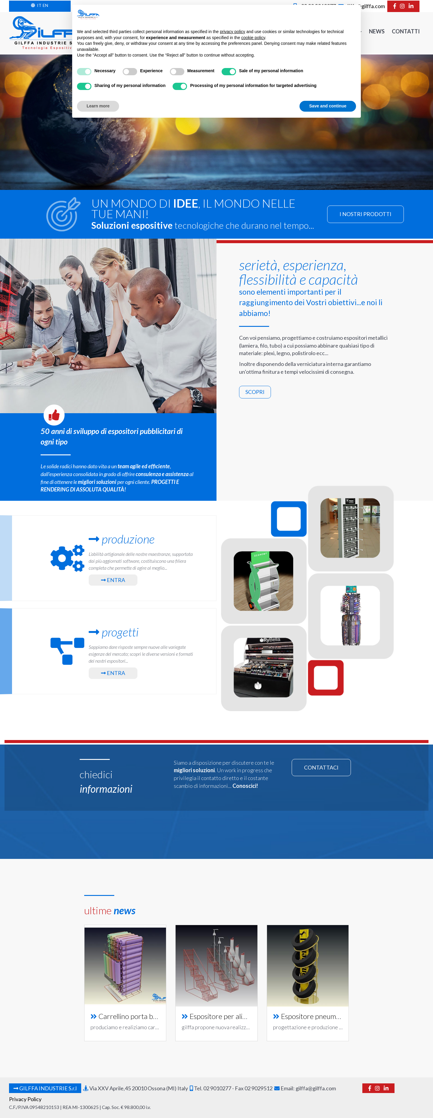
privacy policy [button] (232, 31)
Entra (113, 580)
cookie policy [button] (253, 37)
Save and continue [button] (327, 106)
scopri (255, 392)
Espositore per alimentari (227, 1016)
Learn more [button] (98, 106)
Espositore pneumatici (315, 1016)
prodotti (365, 214)
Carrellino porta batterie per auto (149, 1016)
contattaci (321, 767)
